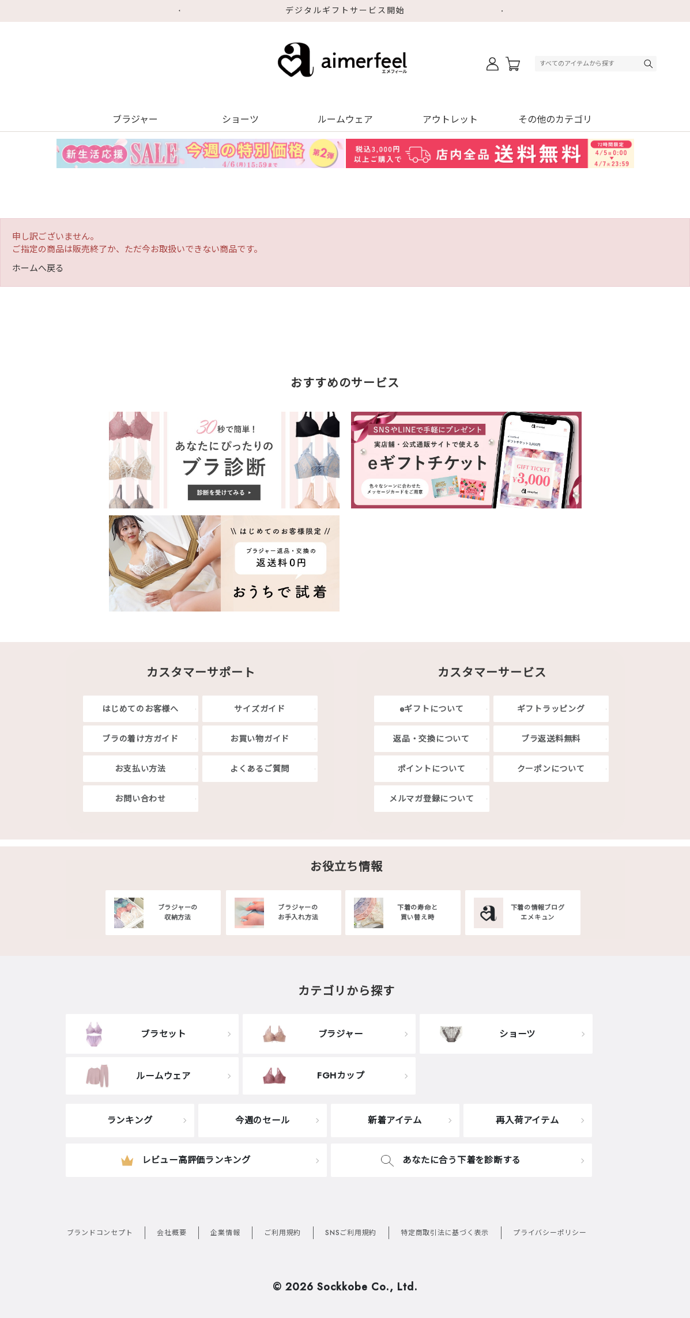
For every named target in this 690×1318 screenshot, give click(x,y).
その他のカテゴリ (555, 119)
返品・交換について (431, 739)
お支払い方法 (140, 768)
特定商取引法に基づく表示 (445, 1233)
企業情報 (225, 1233)
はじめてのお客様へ (140, 709)
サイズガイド (259, 709)
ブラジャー (135, 119)
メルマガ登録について (431, 798)
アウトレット (450, 119)
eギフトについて (431, 709)
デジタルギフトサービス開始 (345, 10)
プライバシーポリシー (550, 1233)
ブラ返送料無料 (550, 739)
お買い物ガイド (259, 739)
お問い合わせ (140, 798)
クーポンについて (551, 768)
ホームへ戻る (38, 268)
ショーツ (240, 119)
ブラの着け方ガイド (140, 739)
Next (506, 11)
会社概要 (171, 1233)
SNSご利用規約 (350, 1233)
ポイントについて (432, 768)
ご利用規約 (282, 1233)
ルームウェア (345, 119)
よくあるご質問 (259, 768)
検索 (650, 63)
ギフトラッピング (551, 709)
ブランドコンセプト (100, 1233)
